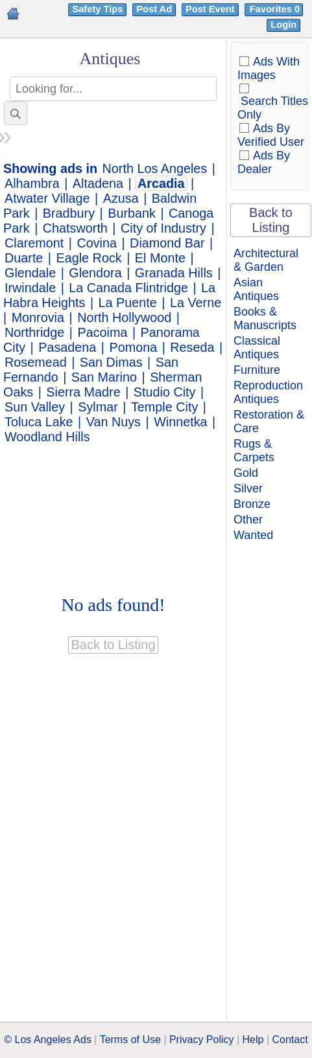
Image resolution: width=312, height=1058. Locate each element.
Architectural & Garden (266, 260)
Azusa (121, 198)
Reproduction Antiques (268, 392)
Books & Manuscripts (265, 318)
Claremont (34, 243)
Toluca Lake (39, 422)
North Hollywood (124, 317)
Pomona (133, 347)
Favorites (276, 9)
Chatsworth (75, 228)
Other (248, 519)
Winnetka (180, 422)
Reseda (192, 347)
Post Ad (154, 9)
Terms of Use (130, 1039)
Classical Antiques (257, 347)
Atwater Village (47, 198)
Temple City (164, 407)
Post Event (210, 9)
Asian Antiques (256, 289)
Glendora (95, 273)
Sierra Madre (83, 392)
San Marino (104, 377)
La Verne (195, 302)
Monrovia (38, 317)
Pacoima (103, 332)
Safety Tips (97, 9)
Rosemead (36, 362)
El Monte (160, 258)
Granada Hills (174, 273)
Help (253, 1039)
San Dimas (111, 362)
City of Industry (163, 228)
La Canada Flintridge (128, 288)
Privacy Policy (201, 1039)
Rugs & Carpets (254, 450)
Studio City (165, 392)
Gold (246, 472)
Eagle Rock (89, 258)
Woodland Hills (47, 437)
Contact (290, 1039)
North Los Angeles (155, 168)
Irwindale (30, 288)
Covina (97, 243)
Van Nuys (113, 422)
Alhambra (32, 183)
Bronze (252, 504)
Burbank (132, 213)
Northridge (34, 332)
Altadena (98, 183)
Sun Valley (35, 407)
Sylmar (98, 407)
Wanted (253, 535)
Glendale (30, 273)
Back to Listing (271, 220)
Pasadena (67, 347)
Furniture (257, 369)
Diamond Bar (167, 243)
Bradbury (69, 213)
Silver (248, 488)
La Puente (128, 302)
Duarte (24, 258)
